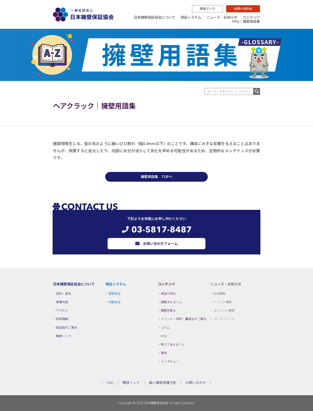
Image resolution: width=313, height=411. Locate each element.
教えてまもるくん (173, 344)
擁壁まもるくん (171, 302)
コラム (165, 327)
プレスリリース (223, 319)
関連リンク (207, 8)
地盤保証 (114, 302)
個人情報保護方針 (162, 382)
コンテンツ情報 (224, 310)
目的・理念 (63, 293)
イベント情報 (222, 302)
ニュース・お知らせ (222, 17)
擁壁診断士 (168, 310)
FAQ (164, 336)
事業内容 (62, 302)
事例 (164, 353)
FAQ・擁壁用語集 (246, 21)
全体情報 (219, 293)
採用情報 (62, 319)
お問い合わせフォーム (160, 243)
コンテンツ (251, 17)
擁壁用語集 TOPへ (156, 176)
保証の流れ (168, 293)
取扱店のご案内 (66, 327)
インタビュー (170, 361)
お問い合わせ (243, 8)
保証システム (191, 17)
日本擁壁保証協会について (154, 17)
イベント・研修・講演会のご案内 (183, 319)
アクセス (62, 310)
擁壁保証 (114, 293)
